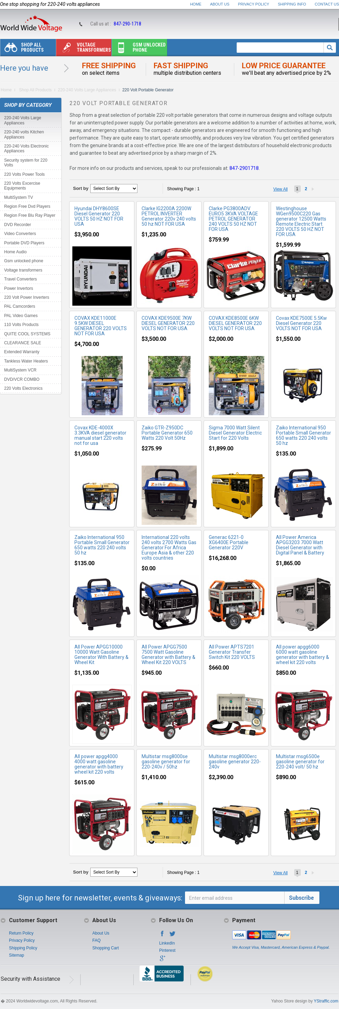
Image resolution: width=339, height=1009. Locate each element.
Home (196, 4)
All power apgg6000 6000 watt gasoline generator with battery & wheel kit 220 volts (302, 654)
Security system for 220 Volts (25, 162)
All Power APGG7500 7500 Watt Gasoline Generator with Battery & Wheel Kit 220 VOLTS (168, 654)
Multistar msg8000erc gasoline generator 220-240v (235, 762)
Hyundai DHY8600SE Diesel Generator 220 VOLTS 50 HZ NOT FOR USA (98, 216)
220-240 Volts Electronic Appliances (26, 148)
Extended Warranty (21, 351)
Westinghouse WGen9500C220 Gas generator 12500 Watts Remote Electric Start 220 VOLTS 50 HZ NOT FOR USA (301, 221)
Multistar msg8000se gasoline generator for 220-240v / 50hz (166, 762)
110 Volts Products (21, 324)
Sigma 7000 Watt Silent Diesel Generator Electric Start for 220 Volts (235, 433)
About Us (219, 4)
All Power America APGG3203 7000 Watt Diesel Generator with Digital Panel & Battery (300, 545)
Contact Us (327, 4)
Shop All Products (22, 49)
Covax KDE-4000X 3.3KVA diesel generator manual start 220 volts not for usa (100, 435)
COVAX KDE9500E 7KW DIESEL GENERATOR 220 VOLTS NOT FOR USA (168, 323)
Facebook (162, 935)
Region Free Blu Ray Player (29, 215)
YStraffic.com (326, 1001)
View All (280, 189)
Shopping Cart (105, 948)
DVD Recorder (17, 224)
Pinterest (167, 950)
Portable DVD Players (24, 243)
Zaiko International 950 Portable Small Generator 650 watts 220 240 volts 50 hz (303, 435)
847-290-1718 (127, 24)
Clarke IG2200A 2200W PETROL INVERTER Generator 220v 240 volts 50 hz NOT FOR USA (169, 216)
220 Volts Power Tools (24, 174)
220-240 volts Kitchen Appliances (24, 134)
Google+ (162, 960)
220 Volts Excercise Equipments (22, 186)
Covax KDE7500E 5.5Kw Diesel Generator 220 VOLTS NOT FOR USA (301, 323)
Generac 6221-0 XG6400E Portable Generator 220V (228, 542)
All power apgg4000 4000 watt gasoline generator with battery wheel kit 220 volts (98, 764)
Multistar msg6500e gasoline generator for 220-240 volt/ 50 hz (300, 762)
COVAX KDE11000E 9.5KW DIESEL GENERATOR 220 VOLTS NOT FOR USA (100, 325)
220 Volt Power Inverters (26, 297)
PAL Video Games (21, 315)
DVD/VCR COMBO (22, 379)
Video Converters (20, 233)
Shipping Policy (23, 948)
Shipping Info (292, 4)
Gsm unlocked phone (139, 49)
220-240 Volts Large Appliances (87, 90)
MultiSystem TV (18, 197)
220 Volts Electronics (23, 388)
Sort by (81, 188)
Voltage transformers (83, 49)
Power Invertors (18, 288)
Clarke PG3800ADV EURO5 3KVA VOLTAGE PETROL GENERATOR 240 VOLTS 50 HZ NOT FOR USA (233, 219)
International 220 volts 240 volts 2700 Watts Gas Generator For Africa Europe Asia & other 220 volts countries (169, 547)
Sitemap (16, 955)
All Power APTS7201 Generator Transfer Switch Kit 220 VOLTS (232, 652)
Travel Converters (20, 279)
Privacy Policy (253, 4)
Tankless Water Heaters (26, 361)
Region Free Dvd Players (27, 206)
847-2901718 (244, 168)
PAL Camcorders (19, 306)
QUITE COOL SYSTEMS (27, 334)
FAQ (96, 940)
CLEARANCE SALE (22, 342)
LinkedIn (167, 943)
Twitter (173, 935)
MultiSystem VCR (20, 370)
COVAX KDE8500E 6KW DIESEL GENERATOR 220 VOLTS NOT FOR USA (235, 323)
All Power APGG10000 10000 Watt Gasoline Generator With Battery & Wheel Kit (101, 654)
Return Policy (21, 933)
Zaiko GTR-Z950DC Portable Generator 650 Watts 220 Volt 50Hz (167, 433)
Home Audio (15, 251)
